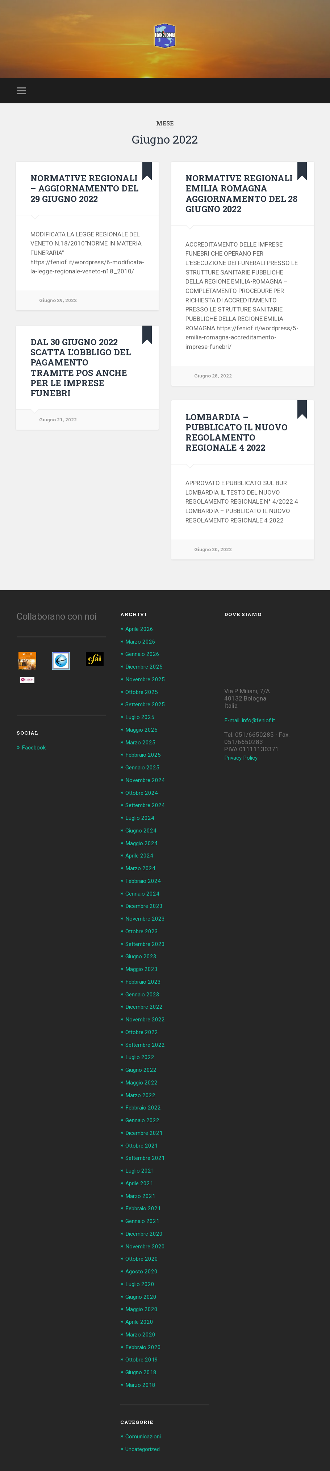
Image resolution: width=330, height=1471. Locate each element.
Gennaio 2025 (144, 773)
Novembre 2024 (147, 785)
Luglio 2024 (141, 822)
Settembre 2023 (147, 946)
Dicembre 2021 (146, 1133)
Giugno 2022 (143, 1071)
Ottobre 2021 (143, 1145)
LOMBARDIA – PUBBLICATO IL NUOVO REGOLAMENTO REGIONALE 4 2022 (234, 439)
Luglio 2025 (141, 723)
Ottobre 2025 (143, 698)
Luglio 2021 (141, 1170)
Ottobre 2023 (143, 934)
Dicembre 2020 (146, 1232)
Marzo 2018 (142, 1381)
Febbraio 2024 (145, 884)
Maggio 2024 (143, 847)
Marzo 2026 (142, 649)
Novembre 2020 (147, 1244)
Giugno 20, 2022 (214, 556)
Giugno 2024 (143, 835)
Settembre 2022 (147, 1046)
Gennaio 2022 (144, 1120)
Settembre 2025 (147, 711)
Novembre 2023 (147, 922)
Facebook (35, 755)
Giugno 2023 (143, 959)
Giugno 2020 (143, 1294)
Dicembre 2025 (146, 674)
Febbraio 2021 (145, 1207)
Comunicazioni (145, 1432)
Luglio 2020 (141, 1281)
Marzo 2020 (142, 1331)
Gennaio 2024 (144, 897)
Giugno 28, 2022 (214, 382)
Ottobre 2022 (143, 1033)
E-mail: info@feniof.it (253, 728)
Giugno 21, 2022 (59, 416)
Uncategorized (145, 1445)
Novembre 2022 (147, 1021)
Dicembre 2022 (146, 1008)
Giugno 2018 (143, 1368)
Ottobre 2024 (143, 798)
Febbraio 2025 (145, 760)
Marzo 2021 (142, 1195)
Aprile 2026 (141, 636)
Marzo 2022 (142, 1095)
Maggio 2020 (143, 1306)
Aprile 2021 (141, 1182)
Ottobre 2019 (143, 1356)
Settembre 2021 (147, 1157)
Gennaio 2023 (144, 996)
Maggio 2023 (143, 971)
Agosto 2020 (143, 1269)
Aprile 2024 (141, 860)
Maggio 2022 (143, 1083)
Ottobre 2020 (143, 1257)
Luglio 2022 (141, 1058)
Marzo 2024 (142, 872)
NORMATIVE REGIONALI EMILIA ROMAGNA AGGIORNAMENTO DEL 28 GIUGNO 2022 (238, 200)
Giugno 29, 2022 (59, 308)
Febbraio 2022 (145, 1108)
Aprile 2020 (141, 1319)
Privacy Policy (243, 765)
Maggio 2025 (143, 736)
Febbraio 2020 (145, 1343)
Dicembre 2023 (146, 909)
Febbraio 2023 (145, 984)
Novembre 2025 (147, 686)
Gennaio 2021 (144, 1219)
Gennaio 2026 (144, 661)
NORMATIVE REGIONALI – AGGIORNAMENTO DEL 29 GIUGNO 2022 (84, 195)
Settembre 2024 (147, 810)
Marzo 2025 (142, 748)
